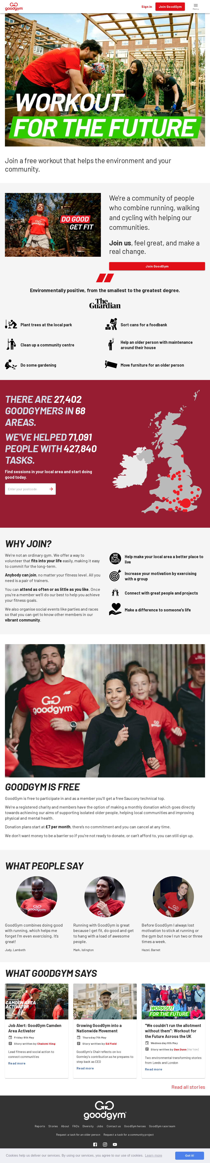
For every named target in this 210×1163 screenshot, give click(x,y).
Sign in (147, 6)
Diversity (88, 1126)
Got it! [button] (189, 1155)
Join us (120, 242)
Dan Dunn (180, 1049)
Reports (40, 1126)
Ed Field (111, 1043)
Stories (53, 1126)
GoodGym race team (162, 1126)
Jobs (100, 1126)
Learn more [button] (153, 1155)
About (65, 1126)
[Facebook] (95, 1145)
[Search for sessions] (51, 489)
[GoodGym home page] (14, 6)
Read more (17, 1063)
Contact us (114, 1126)
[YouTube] (114, 1145)
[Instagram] (105, 1145)
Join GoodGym (157, 266)
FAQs (75, 1126)
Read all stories (188, 1087)
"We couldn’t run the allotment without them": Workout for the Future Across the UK (173, 1031)
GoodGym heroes (135, 1126)
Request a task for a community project (129, 1134)
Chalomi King (46, 1043)
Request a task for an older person (78, 1134)
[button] (196, 6)
